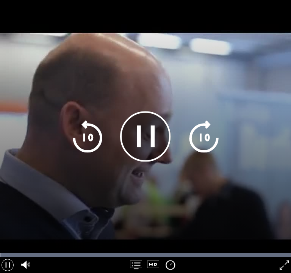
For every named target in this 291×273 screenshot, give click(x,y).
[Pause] (145, 136)
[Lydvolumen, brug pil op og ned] (24, 265)
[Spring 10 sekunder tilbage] (87, 136)
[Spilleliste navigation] (136, 265)
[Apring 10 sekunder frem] (203, 136)
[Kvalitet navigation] (153, 265)
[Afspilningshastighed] (170, 265)
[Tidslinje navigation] (145, 255)
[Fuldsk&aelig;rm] (283, 265)
